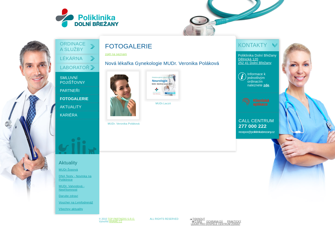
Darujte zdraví (68, 196)
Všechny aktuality (71, 209)
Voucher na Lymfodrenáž (76, 202)
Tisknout (199, 219)
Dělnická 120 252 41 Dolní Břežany (255, 61)
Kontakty (252, 45)
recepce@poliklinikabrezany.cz (257, 132)
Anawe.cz (115, 221)
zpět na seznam (116, 54)
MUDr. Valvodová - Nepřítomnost (72, 187)
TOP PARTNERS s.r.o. (121, 219)
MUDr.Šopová (68, 169)
